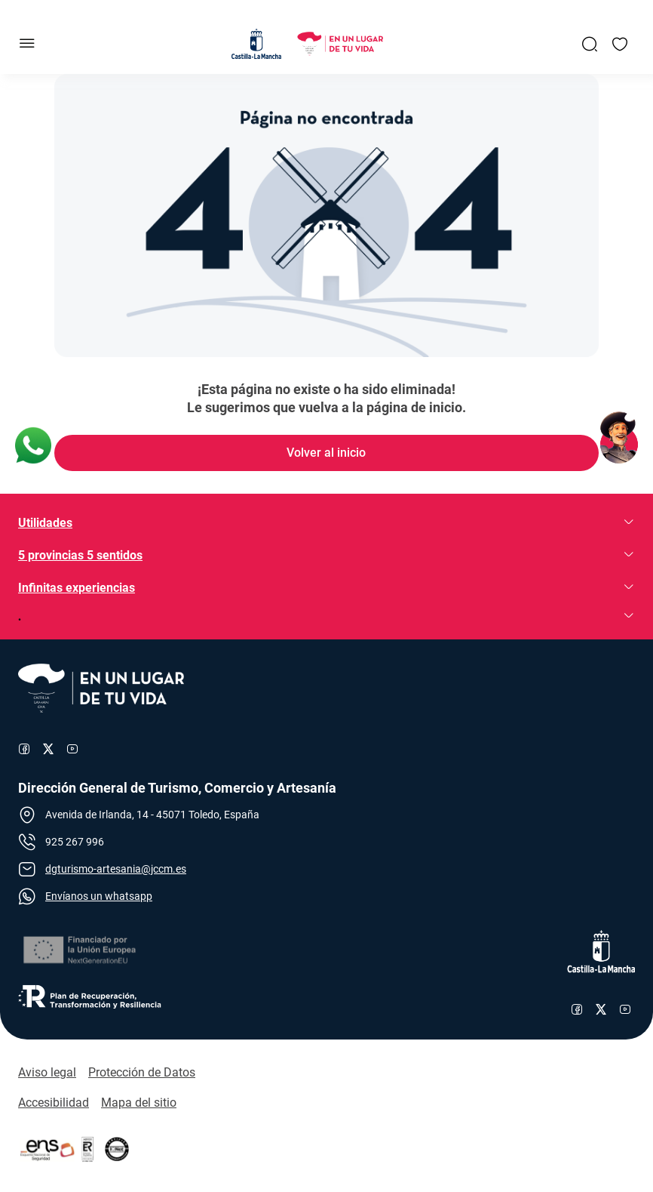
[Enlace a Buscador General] (590, 43)
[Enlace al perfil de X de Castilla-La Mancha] (601, 1009)
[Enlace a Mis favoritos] (620, 43)
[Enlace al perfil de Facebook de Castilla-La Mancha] (577, 1009)
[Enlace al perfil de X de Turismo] (48, 749)
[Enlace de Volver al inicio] (326, 453)
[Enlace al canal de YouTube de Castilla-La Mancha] (625, 1009)
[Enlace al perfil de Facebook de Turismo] (24, 749)
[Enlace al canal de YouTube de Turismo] (72, 749)
